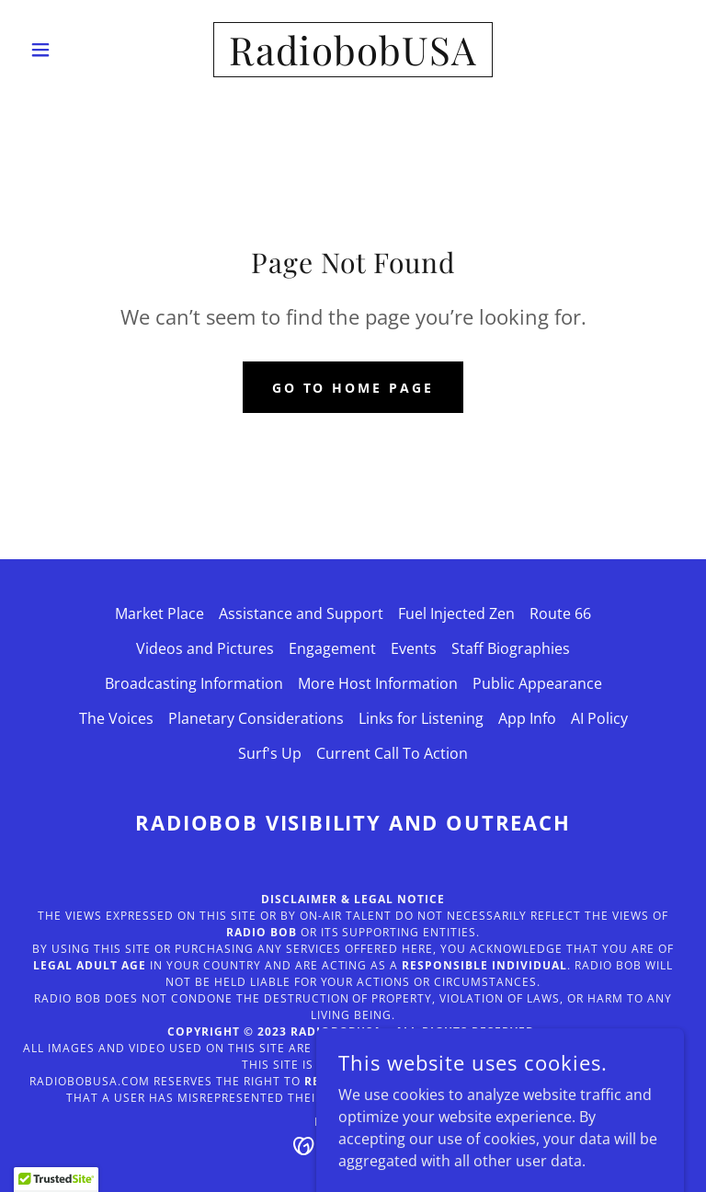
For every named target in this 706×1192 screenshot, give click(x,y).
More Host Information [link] (378, 683)
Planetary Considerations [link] (256, 718)
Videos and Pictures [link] (205, 648)
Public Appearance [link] (537, 683)
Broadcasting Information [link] (194, 683)
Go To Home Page (353, 387)
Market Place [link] (159, 613)
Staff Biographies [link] (510, 648)
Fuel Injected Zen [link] (456, 613)
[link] (353, 60)
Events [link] (414, 648)
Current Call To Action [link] (392, 753)
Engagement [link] (332, 648)
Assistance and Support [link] (301, 613)
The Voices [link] (116, 718)
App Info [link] (527, 718)
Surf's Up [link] (270, 753)
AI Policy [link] (599, 718)
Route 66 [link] (560, 613)
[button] (71, 49)
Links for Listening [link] (421, 718)
